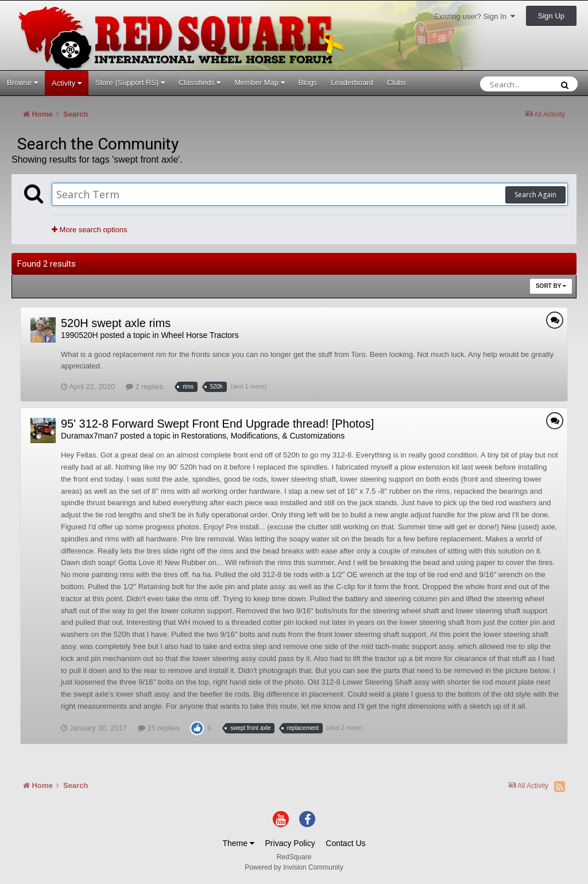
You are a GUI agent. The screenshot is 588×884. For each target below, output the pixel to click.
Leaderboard (352, 82)
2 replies (145, 386)
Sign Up (551, 15)
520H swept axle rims (116, 323)
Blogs (308, 82)
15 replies (159, 728)
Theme (238, 843)
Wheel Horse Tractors (199, 335)
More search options (89, 229)
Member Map (259, 82)
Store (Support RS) (130, 82)
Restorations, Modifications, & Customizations (263, 435)
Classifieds (199, 82)
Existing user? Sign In (474, 16)
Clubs (396, 82)
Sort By (551, 286)
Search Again (535, 194)
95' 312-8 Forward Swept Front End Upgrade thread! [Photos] (217, 423)
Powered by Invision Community (294, 867)
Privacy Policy (290, 843)
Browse (22, 82)
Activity (67, 83)
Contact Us (345, 843)
